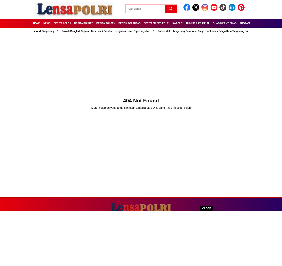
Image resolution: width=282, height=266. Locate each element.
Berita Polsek (105, 23)
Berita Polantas (129, 23)
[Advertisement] (141, 238)
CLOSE (206, 208)
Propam (245, 23)
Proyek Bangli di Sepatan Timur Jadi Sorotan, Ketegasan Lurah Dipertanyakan (107, 31)
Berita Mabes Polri (156, 23)
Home (36, 23)
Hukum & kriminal (198, 23)
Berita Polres (83, 23)
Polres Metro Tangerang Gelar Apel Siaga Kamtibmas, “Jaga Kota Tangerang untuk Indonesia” (212, 31)
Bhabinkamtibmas (224, 23)
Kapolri (177, 23)
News (46, 23)
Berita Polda (62, 23)
